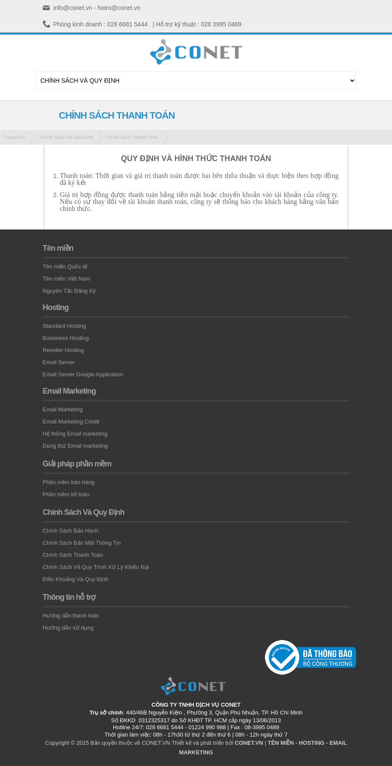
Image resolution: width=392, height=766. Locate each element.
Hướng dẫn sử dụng (68, 627)
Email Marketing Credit (71, 421)
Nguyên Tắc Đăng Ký (69, 291)
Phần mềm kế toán (66, 494)
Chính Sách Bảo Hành (71, 530)
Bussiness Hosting (66, 338)
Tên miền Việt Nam (67, 278)
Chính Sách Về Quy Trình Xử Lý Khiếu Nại (96, 567)
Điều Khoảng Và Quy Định (75, 579)
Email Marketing (63, 409)
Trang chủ (14, 137)
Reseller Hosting (63, 350)
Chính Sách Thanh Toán (131, 137)
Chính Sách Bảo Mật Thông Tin (82, 543)
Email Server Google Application (83, 374)
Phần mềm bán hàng (69, 482)
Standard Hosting (64, 326)
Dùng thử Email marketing (75, 446)
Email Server (59, 362)
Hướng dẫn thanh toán (71, 615)
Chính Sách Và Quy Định (66, 137)
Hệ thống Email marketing (75, 433)
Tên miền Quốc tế (65, 266)
